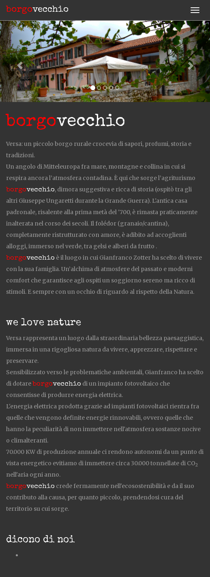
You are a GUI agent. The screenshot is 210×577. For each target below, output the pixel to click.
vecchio (37, 10)
